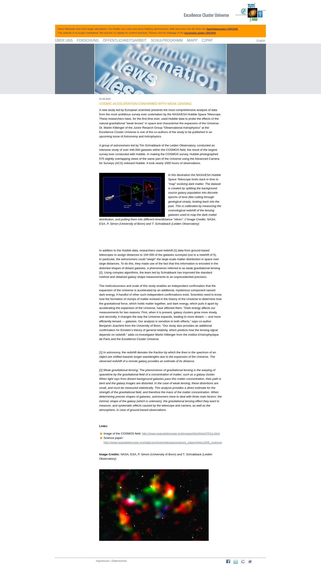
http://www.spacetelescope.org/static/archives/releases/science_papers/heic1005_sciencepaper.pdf (169, 442)
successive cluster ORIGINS (200, 33)
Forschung (88, 40)
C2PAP (207, 40)
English (261, 40)
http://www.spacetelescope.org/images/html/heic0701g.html (181, 433)
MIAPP (192, 40)
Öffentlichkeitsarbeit (124, 40)
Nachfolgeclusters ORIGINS (222, 29)
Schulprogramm (167, 40)
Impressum (102, 560)
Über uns (64, 40)
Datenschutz (119, 560)
